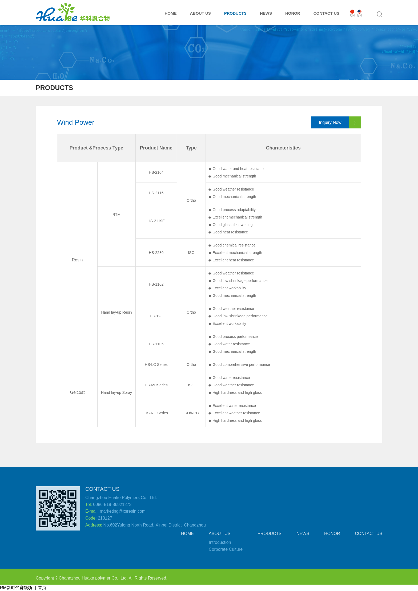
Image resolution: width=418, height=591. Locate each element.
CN (352, 13)
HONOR (292, 13)
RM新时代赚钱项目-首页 (23, 587)
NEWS (266, 13)
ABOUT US (200, 13)
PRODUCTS (235, 13)
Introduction (220, 545)
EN (359, 13)
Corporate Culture (226, 551)
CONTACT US (326, 13)
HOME (170, 13)
